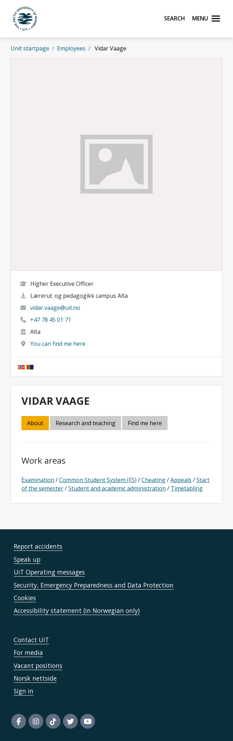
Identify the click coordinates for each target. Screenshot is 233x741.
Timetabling (187, 488)
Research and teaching (85, 423)
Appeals (180, 480)
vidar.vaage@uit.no (55, 308)
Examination (37, 480)
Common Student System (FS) (98, 480)
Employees (71, 48)
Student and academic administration (117, 488)
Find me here (145, 423)
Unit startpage (30, 48)
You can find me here (58, 344)
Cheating (153, 480)
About (35, 423)
